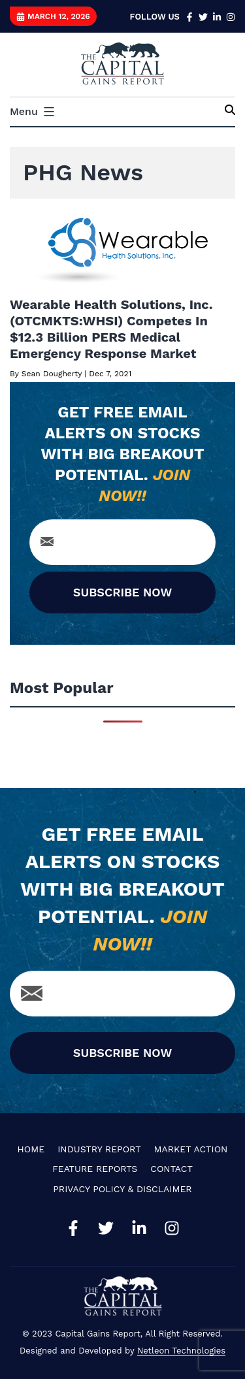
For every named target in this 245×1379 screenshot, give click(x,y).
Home (31, 1149)
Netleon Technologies (181, 1350)
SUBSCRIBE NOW (122, 592)
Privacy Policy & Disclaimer (122, 1189)
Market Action (191, 1149)
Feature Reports (94, 1168)
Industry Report (98, 1149)
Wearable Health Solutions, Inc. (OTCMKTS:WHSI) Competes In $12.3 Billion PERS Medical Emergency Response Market (111, 329)
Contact (171, 1168)
